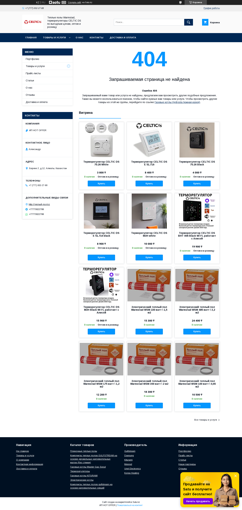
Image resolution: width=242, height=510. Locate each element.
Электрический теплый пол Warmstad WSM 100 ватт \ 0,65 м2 (197, 384)
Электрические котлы (82, 480)
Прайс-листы (33, 73)
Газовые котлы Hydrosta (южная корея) (177, 102)
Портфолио (32, 59)
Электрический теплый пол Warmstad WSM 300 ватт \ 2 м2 (149, 382)
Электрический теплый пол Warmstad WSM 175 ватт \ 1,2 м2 (101, 384)
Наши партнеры (187, 464)
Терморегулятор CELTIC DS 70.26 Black (197, 163)
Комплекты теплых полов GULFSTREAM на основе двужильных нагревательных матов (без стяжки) (93, 459)
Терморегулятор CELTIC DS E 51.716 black (101, 234)
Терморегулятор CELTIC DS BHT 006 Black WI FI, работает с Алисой (197, 236)
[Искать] (188, 22)
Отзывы (30, 94)
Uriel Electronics (132, 468)
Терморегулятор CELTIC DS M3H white (149, 234)
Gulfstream (129, 451)
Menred (128, 464)
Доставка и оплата (123, 37)
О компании (22, 460)
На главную (22, 451)
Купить (101, 183)
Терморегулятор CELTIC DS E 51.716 (149, 163)
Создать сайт (74, 2)
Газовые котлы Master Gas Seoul (88, 467)
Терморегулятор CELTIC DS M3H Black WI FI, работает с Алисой (101, 310)
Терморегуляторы (80, 471)
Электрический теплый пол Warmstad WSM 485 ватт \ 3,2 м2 (197, 310)
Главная (31, 37)
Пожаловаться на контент (130, 505)
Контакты (96, 37)
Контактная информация (29, 464)
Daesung (129, 455)
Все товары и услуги (205, 419)
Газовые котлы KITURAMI (84, 475)
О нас (79, 37)
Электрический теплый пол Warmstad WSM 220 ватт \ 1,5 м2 (149, 310)
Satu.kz (136, 502)
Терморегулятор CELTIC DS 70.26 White (101, 163)
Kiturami (128, 460)
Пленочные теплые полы (83, 451)
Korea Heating (131, 473)
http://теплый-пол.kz (39, 204)
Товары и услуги (54, 37)
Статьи (30, 80)
